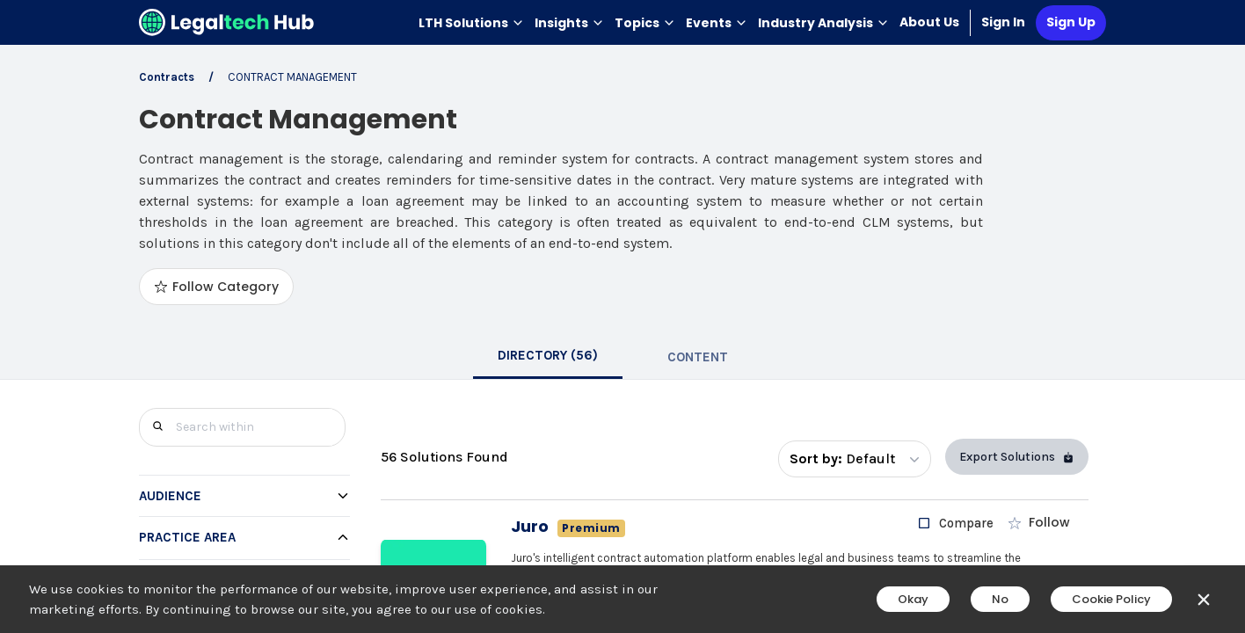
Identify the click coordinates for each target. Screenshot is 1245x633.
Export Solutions (1016, 456)
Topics (645, 23)
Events (716, 23)
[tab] (547, 357)
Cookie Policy (1111, 599)
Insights (569, 23)
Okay (913, 599)
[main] (622, 316)
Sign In (1003, 22)
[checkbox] (955, 523)
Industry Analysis (823, 23)
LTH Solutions (471, 23)
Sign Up (1071, 22)
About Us (929, 22)
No (1000, 599)
